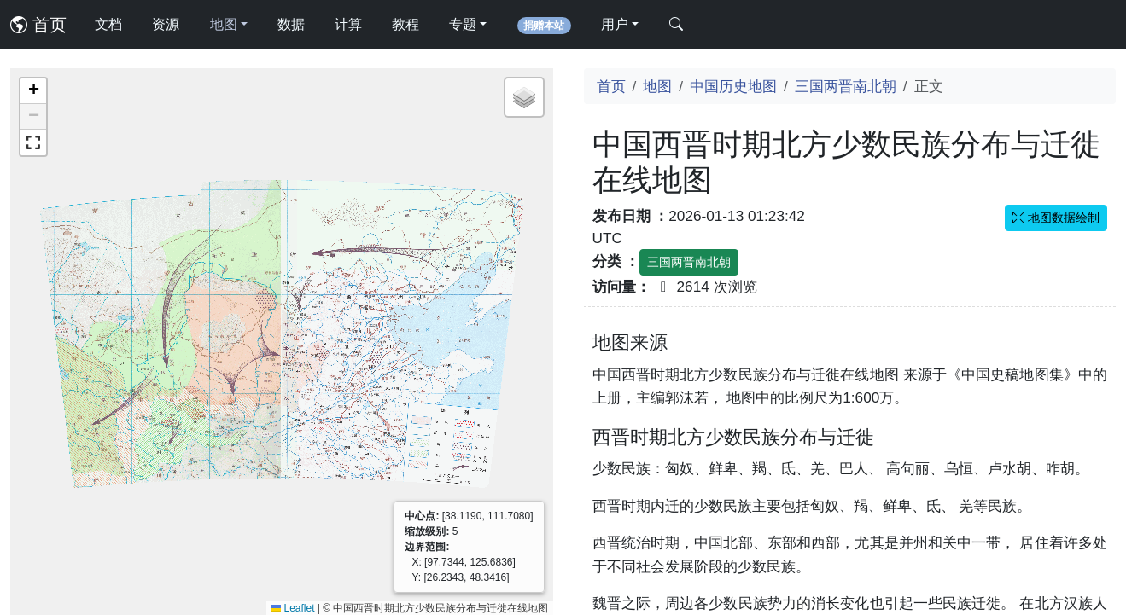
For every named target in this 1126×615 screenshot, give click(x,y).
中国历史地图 (733, 86)
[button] (33, 91)
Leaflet (292, 608)
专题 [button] (462, 24)
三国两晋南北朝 (845, 86)
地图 (657, 86)
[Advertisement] (850, 448)
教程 (405, 24)
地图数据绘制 (1056, 217)
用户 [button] (614, 24)
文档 (108, 24)
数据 (291, 24)
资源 (165, 24)
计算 (348, 24)
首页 (38, 24)
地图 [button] (223, 24)
